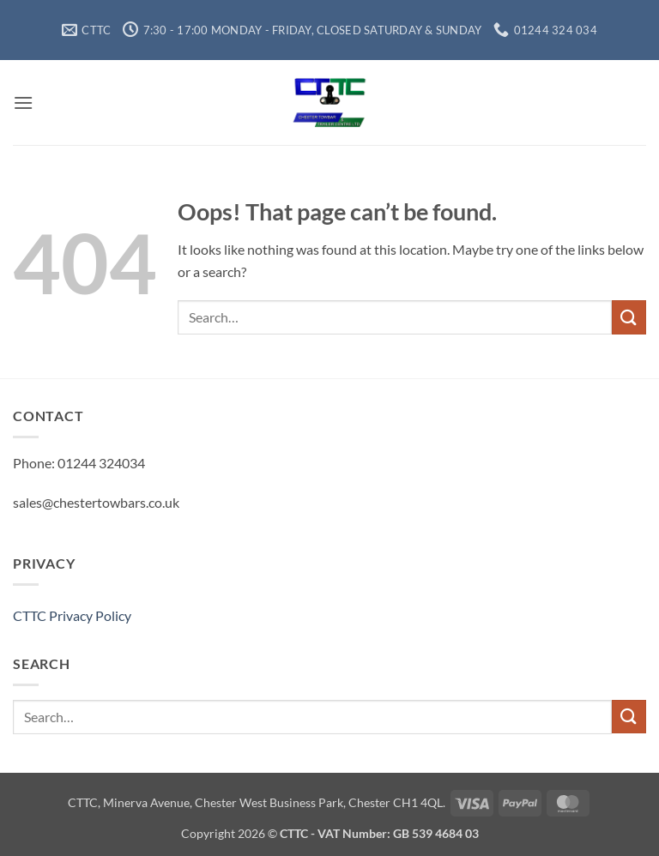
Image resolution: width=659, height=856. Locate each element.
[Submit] (629, 317)
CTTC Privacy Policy (72, 615)
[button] (23, 102)
